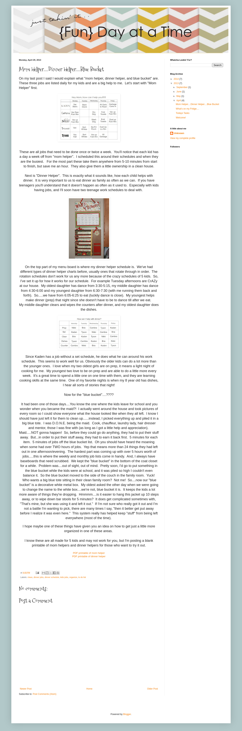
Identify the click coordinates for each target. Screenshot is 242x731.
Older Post (152, 688)
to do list (82, 577)
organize (73, 577)
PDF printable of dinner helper (88, 556)
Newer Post (26, 688)
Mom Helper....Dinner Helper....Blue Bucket (197, 104)
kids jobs (64, 577)
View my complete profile (182, 138)
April (179, 100)
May (178, 96)
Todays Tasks (182, 113)
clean (30, 577)
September (182, 87)
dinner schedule (52, 577)
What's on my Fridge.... (187, 108)
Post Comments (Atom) (44, 694)
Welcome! (181, 117)
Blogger (127, 714)
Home (89, 688)
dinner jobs (39, 577)
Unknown (179, 133)
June (179, 91)
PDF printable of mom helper (89, 553)
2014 (176, 79)
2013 (176, 83)
